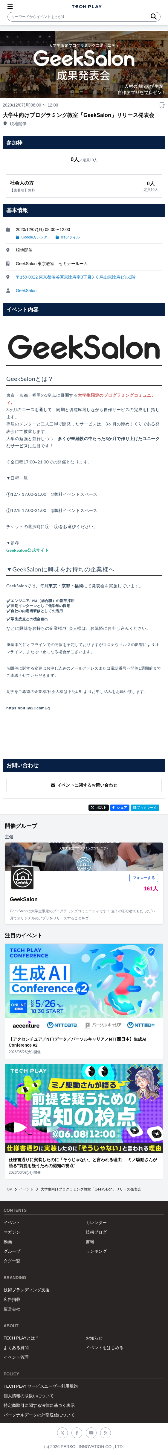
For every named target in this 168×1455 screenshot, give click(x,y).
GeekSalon (26, 290)
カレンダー (96, 1222)
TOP (8, 1189)
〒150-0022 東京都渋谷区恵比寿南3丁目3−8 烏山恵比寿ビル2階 (75, 277)
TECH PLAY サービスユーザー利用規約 (41, 1386)
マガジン (12, 1232)
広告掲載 (12, 1299)
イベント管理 (16, 1357)
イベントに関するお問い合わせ (84, 785)
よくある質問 (16, 1347)
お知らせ (94, 1338)
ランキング (96, 1251)
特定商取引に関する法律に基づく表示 (39, 1405)
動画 (8, 1241)
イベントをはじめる (104, 1347)
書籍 (90, 1241)
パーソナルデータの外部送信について (39, 1415)
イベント (26, 1189)
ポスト (99, 807)
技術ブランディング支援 (27, 1289)
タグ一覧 (12, 1260)
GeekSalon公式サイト (27, 550)
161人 (151, 889)
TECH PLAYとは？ (21, 1338)
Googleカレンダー (33, 237)
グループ (12, 1251)
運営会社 (12, 1309)
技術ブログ (96, 1232)
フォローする (144, 878)
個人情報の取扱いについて (29, 1395)
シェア (119, 807)
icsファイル (68, 237)
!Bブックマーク (145, 807)
